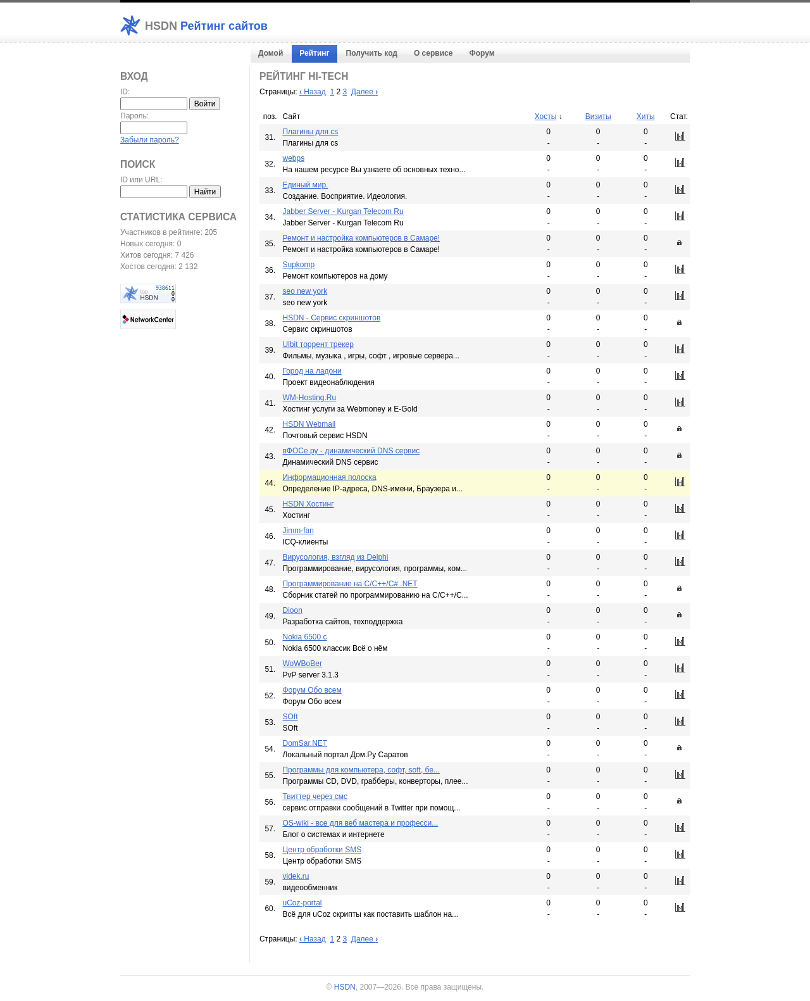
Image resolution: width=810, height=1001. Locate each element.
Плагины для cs (310, 131)
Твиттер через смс (314, 796)
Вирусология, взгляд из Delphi (335, 557)
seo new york (304, 291)
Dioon (292, 610)
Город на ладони (311, 371)
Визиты (598, 116)
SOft (289, 716)
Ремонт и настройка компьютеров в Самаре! (361, 238)
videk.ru (295, 876)
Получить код (371, 53)
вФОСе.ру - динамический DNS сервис (351, 450)
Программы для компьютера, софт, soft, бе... (361, 769)
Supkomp (298, 264)
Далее (364, 91)
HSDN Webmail (308, 424)
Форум (481, 53)
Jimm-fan (297, 530)
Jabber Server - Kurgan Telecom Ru (342, 211)
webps (293, 158)
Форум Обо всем (311, 690)
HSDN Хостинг (307, 504)
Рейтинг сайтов (206, 26)
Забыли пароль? (149, 139)
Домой (270, 53)
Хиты (646, 116)
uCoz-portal (301, 902)
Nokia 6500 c (304, 637)
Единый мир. (305, 184)
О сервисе (433, 53)
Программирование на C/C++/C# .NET (349, 583)
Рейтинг (314, 53)
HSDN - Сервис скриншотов (331, 317)
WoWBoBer (301, 663)
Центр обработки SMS (321, 849)
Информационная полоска (329, 477)
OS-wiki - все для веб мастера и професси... (360, 823)
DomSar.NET (304, 743)
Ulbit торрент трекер (317, 344)
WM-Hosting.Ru (309, 397)
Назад (312, 91)
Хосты (546, 116)
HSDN (345, 987)
